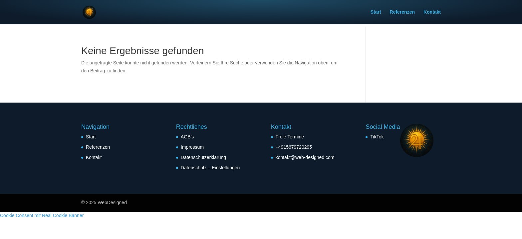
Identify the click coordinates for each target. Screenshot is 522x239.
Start (376, 12)
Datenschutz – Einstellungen (210, 167)
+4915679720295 (294, 147)
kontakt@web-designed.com (305, 157)
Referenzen (402, 12)
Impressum (192, 147)
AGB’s (187, 136)
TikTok (377, 136)
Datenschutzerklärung (203, 157)
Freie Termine (290, 136)
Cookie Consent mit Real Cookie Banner (42, 215)
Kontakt (432, 12)
